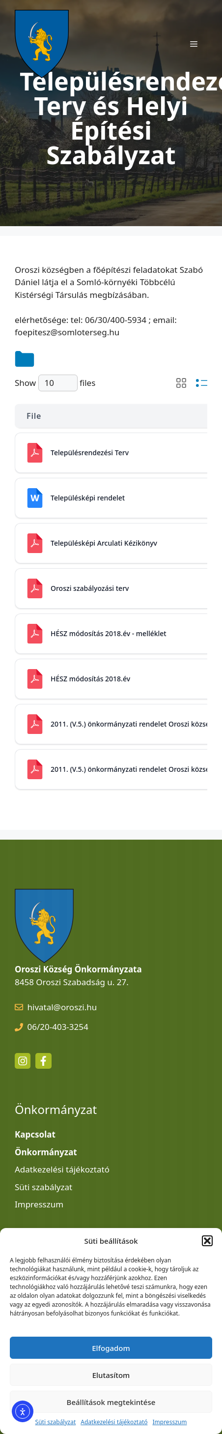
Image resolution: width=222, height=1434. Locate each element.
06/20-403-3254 (58, 1026)
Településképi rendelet (88, 497)
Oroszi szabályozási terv (90, 588)
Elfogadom (111, 1348)
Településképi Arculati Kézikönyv (104, 543)
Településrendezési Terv (90, 452)
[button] (207, 1241)
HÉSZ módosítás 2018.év (90, 678)
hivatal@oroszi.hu (62, 1007)
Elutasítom (111, 1375)
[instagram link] (22, 1061)
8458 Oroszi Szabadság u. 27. (72, 982)
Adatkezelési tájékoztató (114, 1422)
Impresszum (169, 1422)
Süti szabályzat (55, 1422)
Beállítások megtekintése (111, 1402)
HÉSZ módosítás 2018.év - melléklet (108, 633)
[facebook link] (43, 1061)
